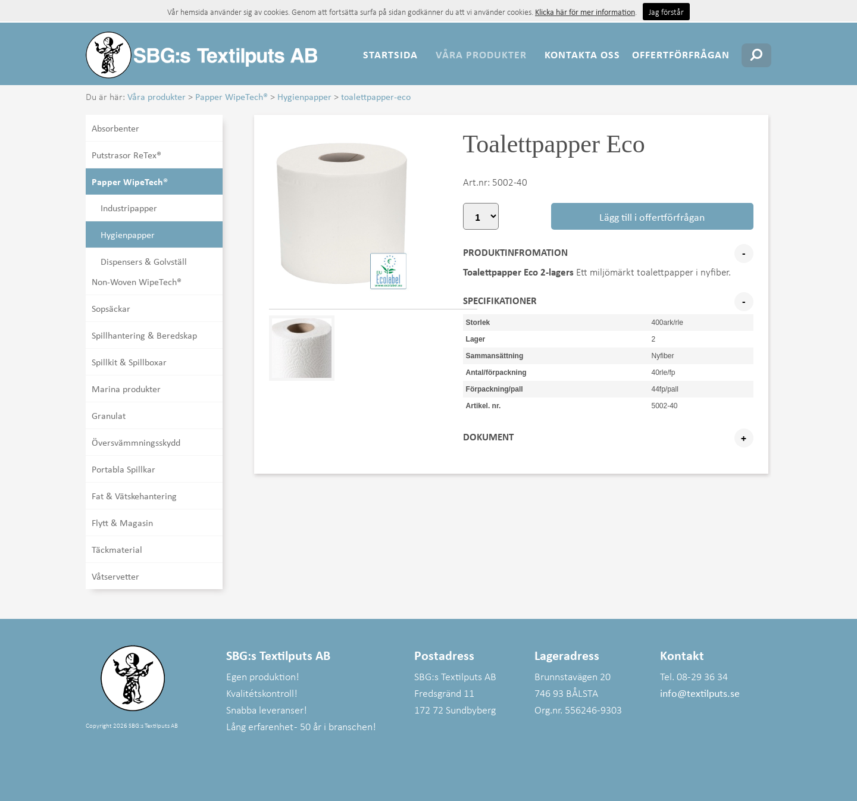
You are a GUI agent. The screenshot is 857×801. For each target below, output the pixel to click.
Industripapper (129, 207)
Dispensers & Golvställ (144, 261)
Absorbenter (115, 127)
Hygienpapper (304, 96)
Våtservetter (115, 576)
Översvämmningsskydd (136, 442)
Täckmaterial (117, 549)
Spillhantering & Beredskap (144, 335)
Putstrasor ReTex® (126, 154)
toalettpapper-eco (376, 96)
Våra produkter (481, 54)
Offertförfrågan (681, 54)
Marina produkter (126, 388)
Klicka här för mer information (585, 11)
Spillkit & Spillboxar (129, 361)
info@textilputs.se (700, 693)
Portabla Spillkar (123, 468)
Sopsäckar (111, 308)
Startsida (390, 54)
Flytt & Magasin (122, 522)
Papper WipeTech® (231, 96)
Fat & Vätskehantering (134, 495)
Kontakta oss (582, 54)
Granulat (109, 415)
